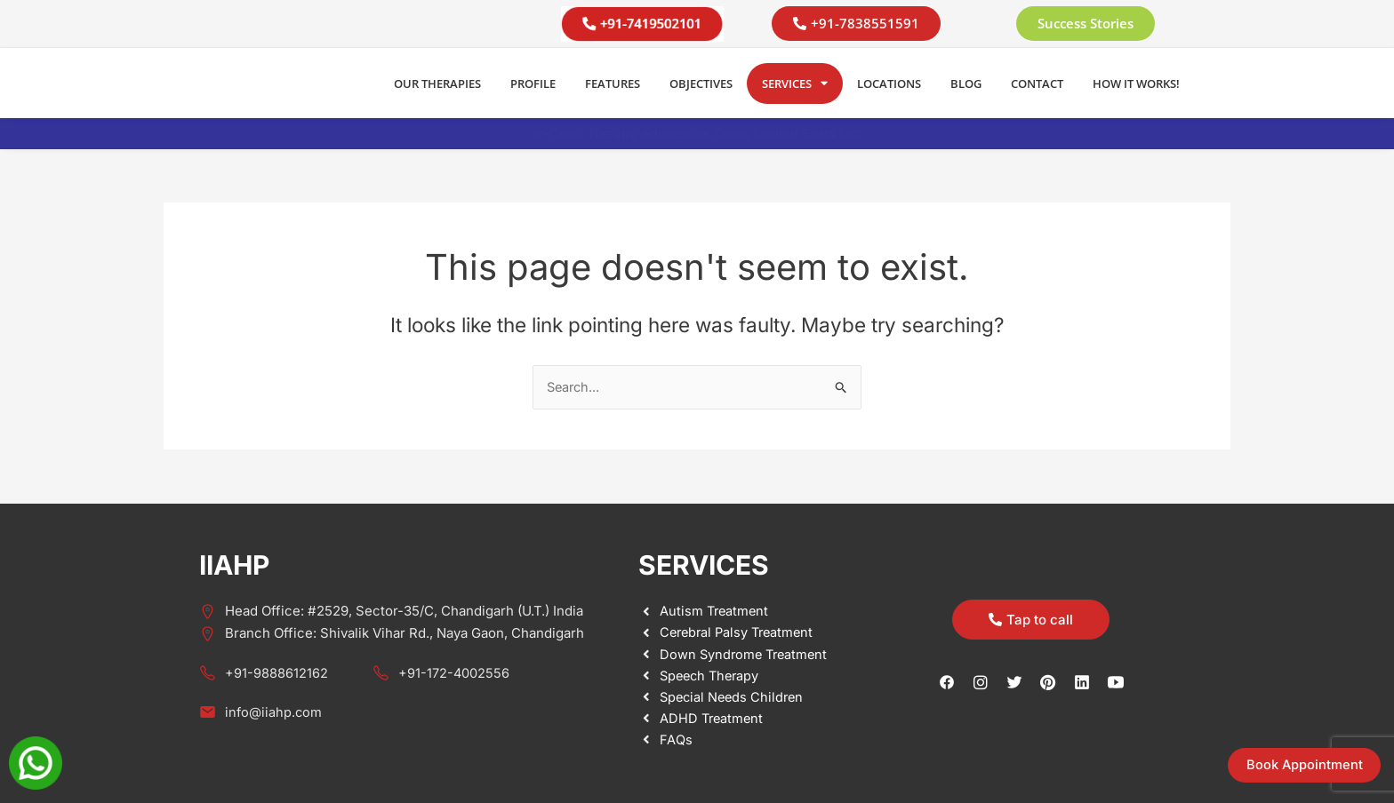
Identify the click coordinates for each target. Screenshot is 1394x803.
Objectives (701, 83)
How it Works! (1136, 83)
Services (795, 83)
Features (612, 83)
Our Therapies (437, 83)
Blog (965, 83)
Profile (533, 83)
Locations (889, 83)
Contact (1037, 83)
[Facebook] (947, 682)
